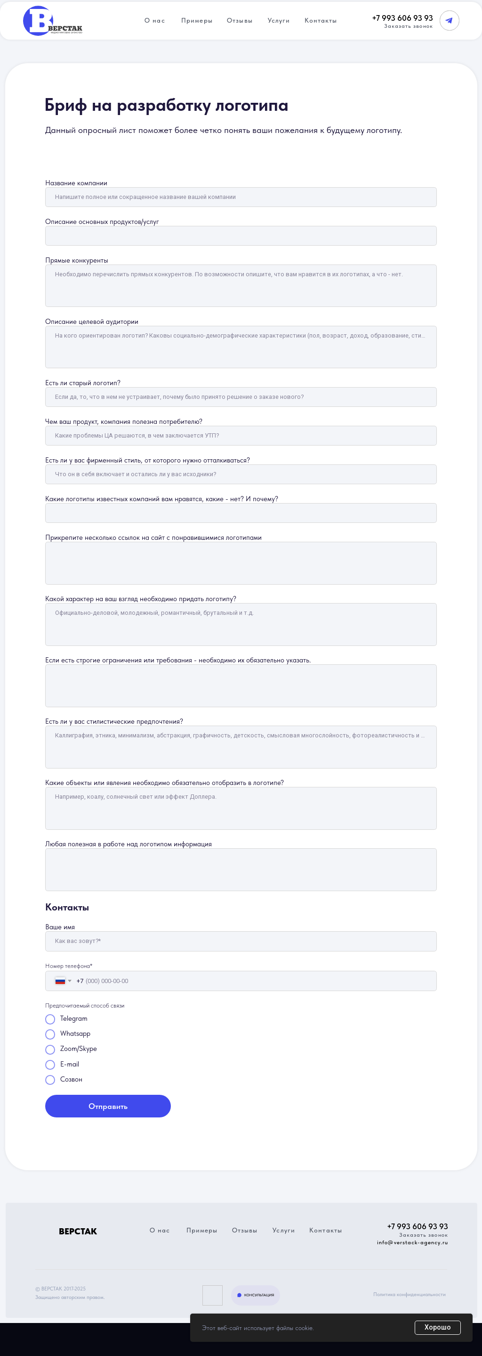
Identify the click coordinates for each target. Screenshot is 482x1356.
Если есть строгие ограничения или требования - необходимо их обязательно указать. (178, 660)
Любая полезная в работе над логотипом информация (128, 844)
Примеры (196, 20)
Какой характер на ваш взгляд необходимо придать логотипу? (140, 599)
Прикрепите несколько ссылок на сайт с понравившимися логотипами (153, 537)
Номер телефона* (68, 965)
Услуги (279, 20)
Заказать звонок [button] (408, 26)
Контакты (321, 20)
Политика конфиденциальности (409, 1294)
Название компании (76, 183)
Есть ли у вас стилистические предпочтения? (114, 721)
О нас (155, 20)
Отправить (108, 1106)
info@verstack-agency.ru (412, 1242)
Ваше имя (60, 927)
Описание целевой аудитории (91, 321)
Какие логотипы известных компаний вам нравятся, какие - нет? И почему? (161, 499)
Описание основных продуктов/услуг (102, 221)
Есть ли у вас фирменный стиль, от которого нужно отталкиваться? (147, 460)
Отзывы (239, 20)
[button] (256, 1295)
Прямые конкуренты (76, 260)
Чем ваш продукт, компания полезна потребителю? (123, 421)
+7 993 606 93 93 (402, 18)
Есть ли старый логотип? (82, 383)
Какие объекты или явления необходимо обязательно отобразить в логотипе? (164, 782)
